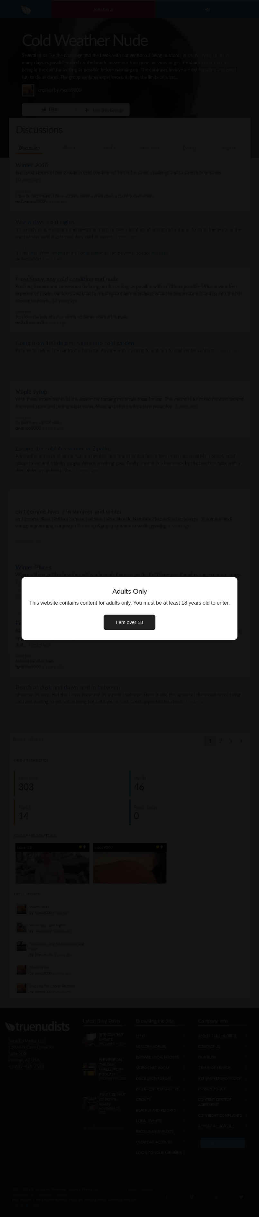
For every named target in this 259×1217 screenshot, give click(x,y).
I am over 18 (129, 622)
